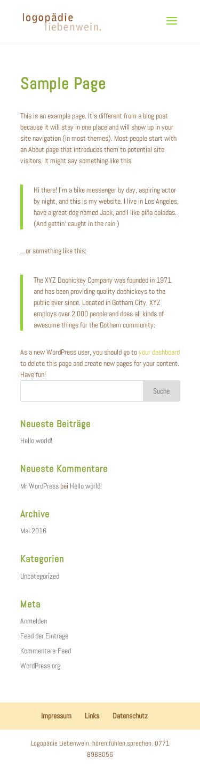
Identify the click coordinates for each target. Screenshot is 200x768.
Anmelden (33, 621)
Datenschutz (130, 716)
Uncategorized (39, 576)
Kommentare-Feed (45, 650)
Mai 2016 (33, 530)
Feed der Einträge (44, 636)
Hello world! (36, 440)
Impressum (56, 716)
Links (92, 716)
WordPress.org (40, 665)
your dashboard (159, 352)
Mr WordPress (39, 486)
